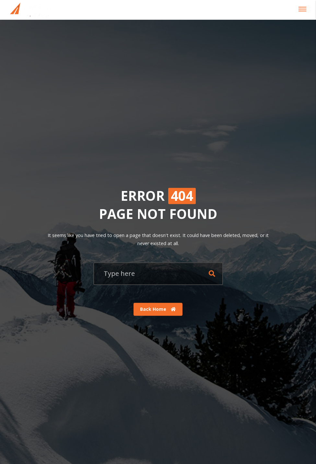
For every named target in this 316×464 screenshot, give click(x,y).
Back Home (158, 309)
